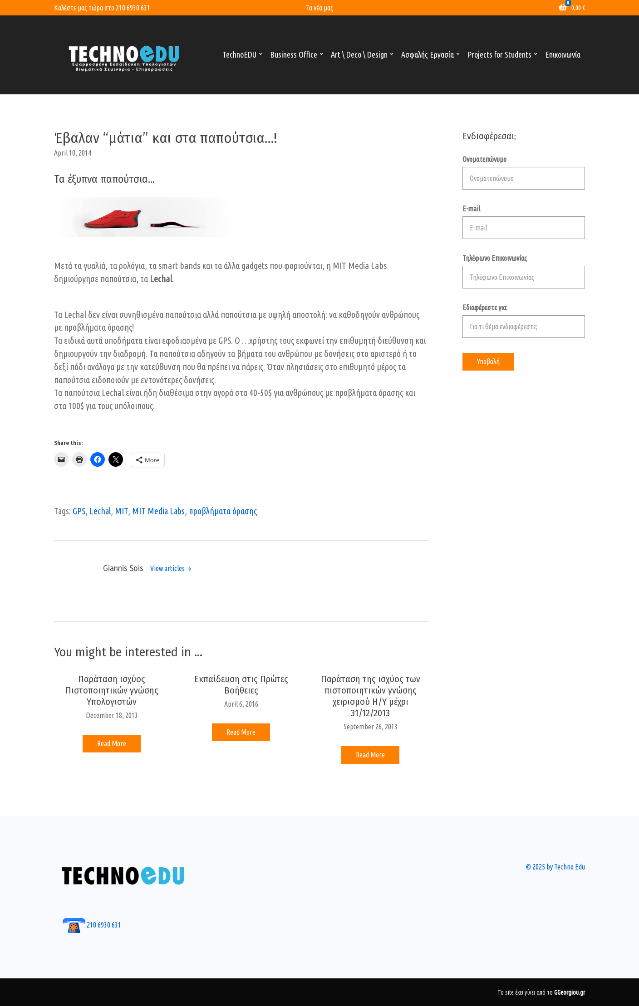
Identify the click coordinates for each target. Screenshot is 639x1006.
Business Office (293, 54)
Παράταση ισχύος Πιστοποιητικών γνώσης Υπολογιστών (111, 690)
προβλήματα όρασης (223, 511)
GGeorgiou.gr (569, 992)
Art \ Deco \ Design (359, 54)
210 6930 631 (133, 8)
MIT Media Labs (158, 511)
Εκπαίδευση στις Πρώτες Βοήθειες (241, 685)
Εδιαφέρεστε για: (523, 320)
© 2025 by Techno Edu (555, 867)
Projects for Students (499, 54)
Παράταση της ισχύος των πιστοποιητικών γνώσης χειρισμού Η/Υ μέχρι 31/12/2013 (370, 696)
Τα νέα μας (319, 8)
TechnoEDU (239, 54)
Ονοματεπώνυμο (523, 172)
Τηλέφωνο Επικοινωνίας (523, 271)
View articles (168, 568)
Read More (111, 743)
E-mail (523, 222)
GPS (79, 511)
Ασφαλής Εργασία (427, 54)
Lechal (100, 511)
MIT (121, 511)
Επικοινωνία (562, 54)
